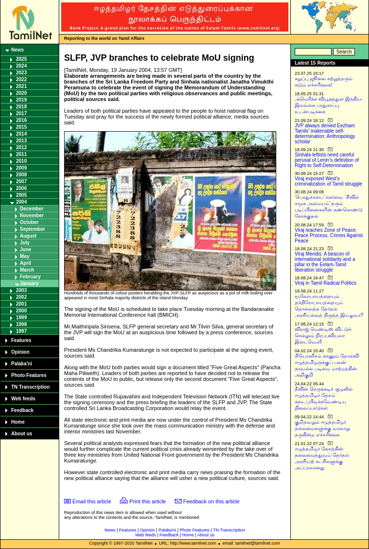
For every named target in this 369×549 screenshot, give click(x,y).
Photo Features (29, 375)
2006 (21, 188)
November (32, 215)
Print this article (148, 501)
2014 (21, 134)
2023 (21, 72)
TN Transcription (30, 387)
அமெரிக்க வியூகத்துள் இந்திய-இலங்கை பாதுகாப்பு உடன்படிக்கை (329, 105)
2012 (21, 147)
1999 (21, 317)
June (25, 249)
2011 (21, 154)
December (31, 208)
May (24, 256)
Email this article (91, 501)
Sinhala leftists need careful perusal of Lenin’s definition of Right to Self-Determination (327, 160)
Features (21, 340)
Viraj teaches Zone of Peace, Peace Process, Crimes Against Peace (329, 235)
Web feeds (23, 398)
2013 (21, 140)
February (30, 276)
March (27, 270)
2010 (21, 161)
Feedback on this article (211, 501)
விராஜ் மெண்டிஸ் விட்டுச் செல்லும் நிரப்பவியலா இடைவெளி (323, 335)
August (28, 236)
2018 (21, 106)
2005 (21, 195)
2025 (21, 59)
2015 (21, 127)
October (29, 222)
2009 (21, 168)
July (25, 242)
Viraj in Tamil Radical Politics (325, 283)
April (25, 263)
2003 (21, 290)
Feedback (22, 410)
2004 (21, 202)
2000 (21, 310)
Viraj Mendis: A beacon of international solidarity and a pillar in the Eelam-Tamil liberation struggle (325, 262)
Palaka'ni (21, 363)
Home (18, 422)
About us (21, 433)
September (32, 229)
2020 (21, 93)
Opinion (20, 352)
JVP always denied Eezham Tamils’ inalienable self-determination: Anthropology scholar (325, 133)
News (17, 49)
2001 (21, 304)
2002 (21, 297)
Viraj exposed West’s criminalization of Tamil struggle (328, 181)
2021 (21, 86)
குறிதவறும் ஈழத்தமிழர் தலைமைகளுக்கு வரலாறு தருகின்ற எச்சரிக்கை (322, 428)
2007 (21, 181)
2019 (21, 100)
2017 (21, 113)
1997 (21, 331)
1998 (21, 324)
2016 (21, 120)
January (29, 283)
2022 (21, 79)
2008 (21, 174)
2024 (21, 66)
